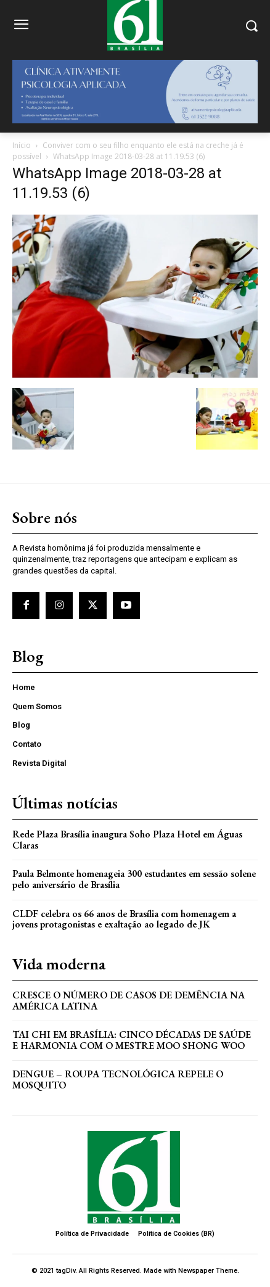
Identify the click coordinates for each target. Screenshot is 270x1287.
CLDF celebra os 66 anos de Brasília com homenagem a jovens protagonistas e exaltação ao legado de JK (124, 919)
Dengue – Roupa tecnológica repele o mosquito (117, 1079)
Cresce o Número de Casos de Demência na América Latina (128, 1001)
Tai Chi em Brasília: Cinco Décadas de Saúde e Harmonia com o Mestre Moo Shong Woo (131, 1040)
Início (21, 145)
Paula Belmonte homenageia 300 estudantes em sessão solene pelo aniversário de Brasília (134, 879)
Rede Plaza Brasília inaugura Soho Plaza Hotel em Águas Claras (127, 840)
